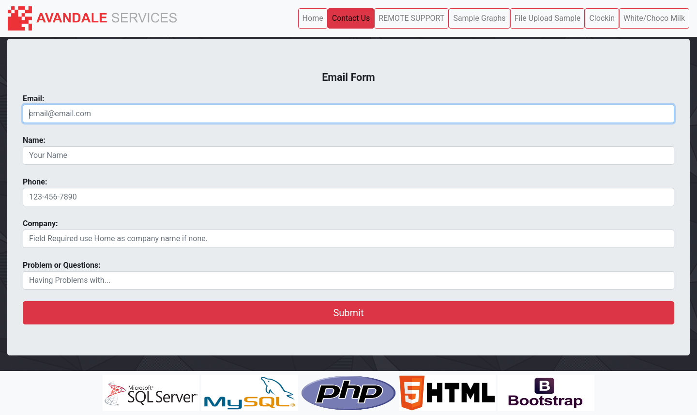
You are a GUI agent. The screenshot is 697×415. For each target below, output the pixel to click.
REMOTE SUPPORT (411, 18)
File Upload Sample (548, 18)
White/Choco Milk (654, 18)
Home (313, 18)
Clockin (602, 18)
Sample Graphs (479, 18)
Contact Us (351, 18)
